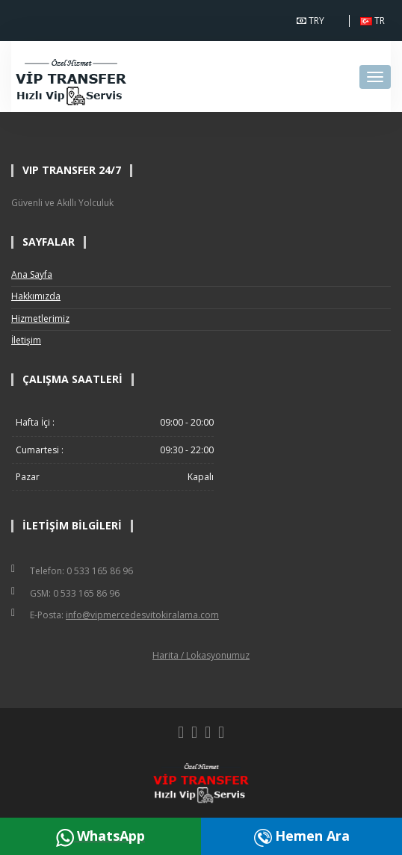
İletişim (26, 340)
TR (375, 21)
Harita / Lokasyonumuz (201, 655)
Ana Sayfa (31, 274)
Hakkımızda (36, 296)
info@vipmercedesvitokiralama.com (142, 615)
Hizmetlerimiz (40, 318)
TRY (313, 21)
